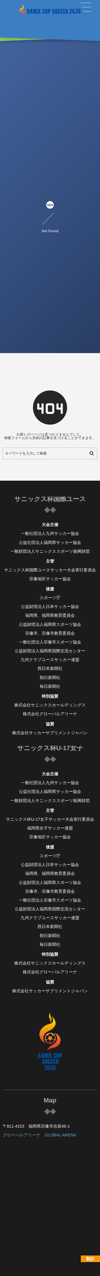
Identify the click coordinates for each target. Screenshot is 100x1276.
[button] (86, 7)
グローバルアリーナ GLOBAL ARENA (39, 1135)
